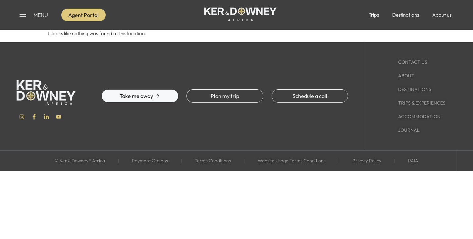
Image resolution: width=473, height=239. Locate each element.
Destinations (405, 15)
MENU (40, 15)
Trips (374, 15)
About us (441, 15)
